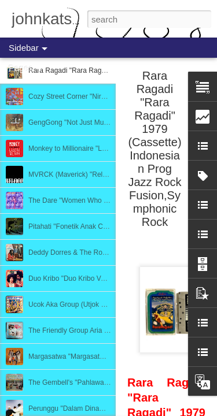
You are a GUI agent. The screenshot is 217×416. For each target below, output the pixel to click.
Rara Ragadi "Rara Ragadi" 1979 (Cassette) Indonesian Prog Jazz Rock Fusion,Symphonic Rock (154, 148)
